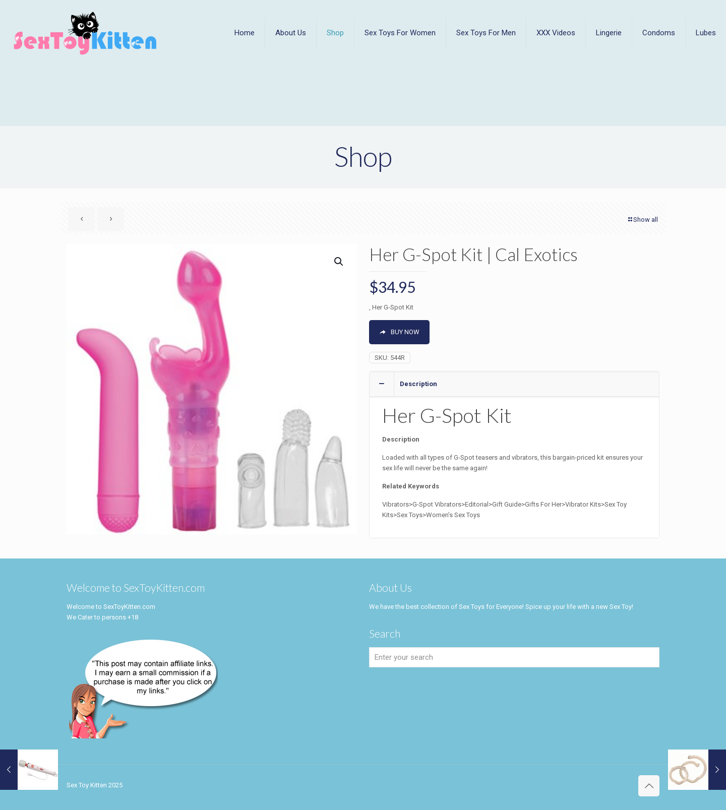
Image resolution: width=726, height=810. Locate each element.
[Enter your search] (514, 657)
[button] (339, 262)
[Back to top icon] (648, 785)
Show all (642, 219)
